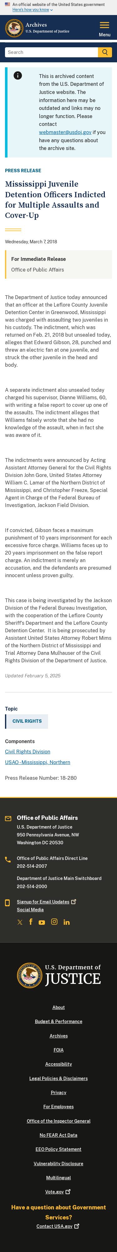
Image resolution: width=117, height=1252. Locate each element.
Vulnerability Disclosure (58, 1163)
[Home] (37, 36)
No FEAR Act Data (58, 1135)
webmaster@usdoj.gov (65, 132)
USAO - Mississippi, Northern (37, 762)
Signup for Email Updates (47, 901)
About (58, 1007)
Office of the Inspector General (58, 1121)
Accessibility (58, 1064)
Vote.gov (58, 1191)
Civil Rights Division (27, 752)
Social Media (30, 909)
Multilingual (58, 1177)
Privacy (58, 1092)
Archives (59, 1035)
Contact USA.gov (58, 1226)
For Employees (58, 1106)
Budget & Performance (58, 1021)
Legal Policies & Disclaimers (58, 1078)
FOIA (59, 1050)
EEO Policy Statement (58, 1149)
